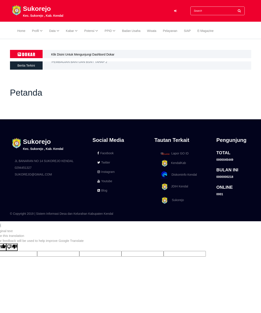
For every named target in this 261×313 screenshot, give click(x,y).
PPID (108, 31)
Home (21, 31)
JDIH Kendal (173, 186)
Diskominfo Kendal (178, 175)
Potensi (89, 31)
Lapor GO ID (174, 153)
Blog (102, 190)
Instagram (106, 172)
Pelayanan (170, 31)
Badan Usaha (131, 31)
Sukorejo (171, 200)
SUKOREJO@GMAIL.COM (33, 174)
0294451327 (23, 167)
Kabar (70, 31)
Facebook (105, 153)
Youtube (104, 181)
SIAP (187, 31)
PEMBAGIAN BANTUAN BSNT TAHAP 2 (79, 65)
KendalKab (172, 163)
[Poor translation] (12, 247)
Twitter (103, 162)
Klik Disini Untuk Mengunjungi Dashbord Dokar (83, 54)
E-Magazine (205, 31)
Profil (35, 31)
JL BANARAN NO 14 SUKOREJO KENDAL (44, 161)
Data (52, 31)
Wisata (151, 31)
